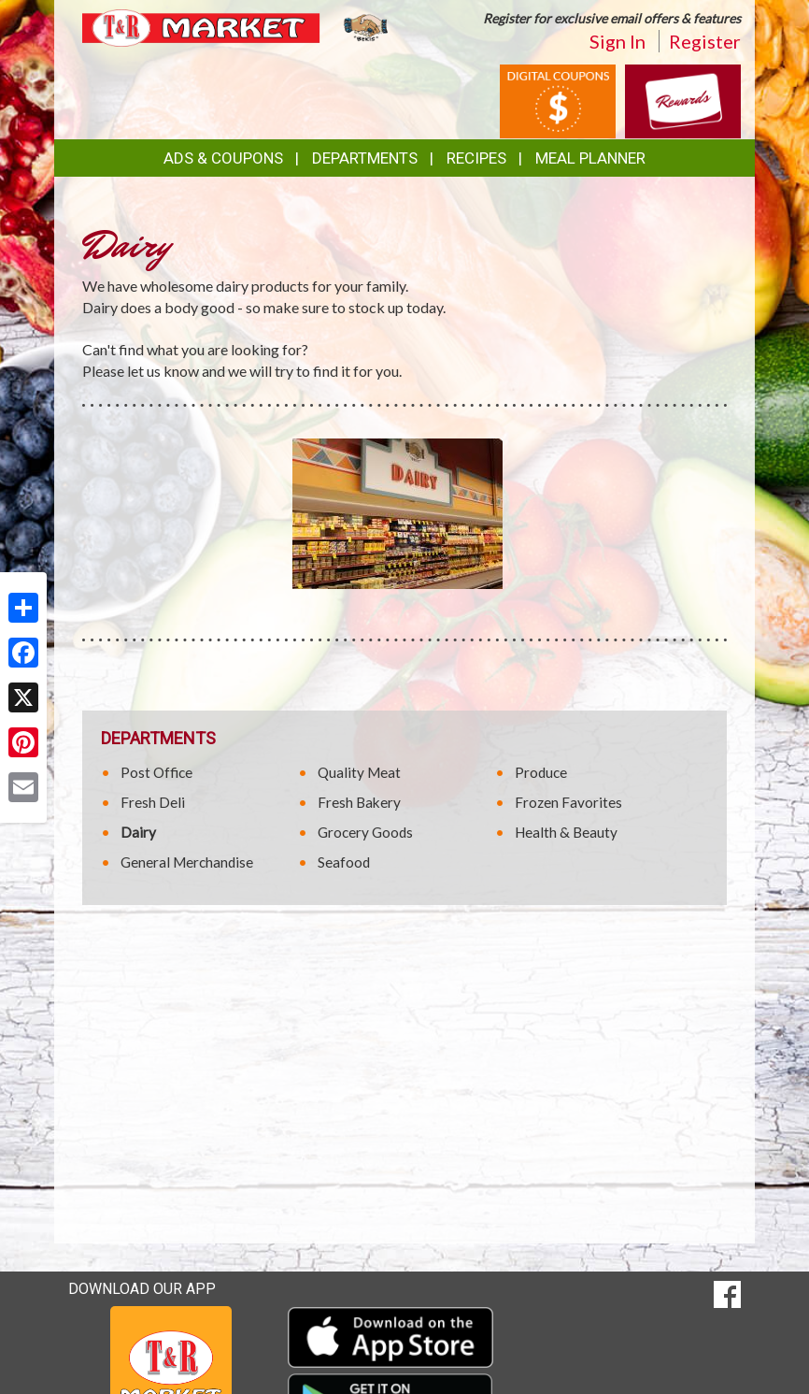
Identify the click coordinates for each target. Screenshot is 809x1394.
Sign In (617, 41)
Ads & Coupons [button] (223, 158)
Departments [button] (365, 158)
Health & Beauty (566, 832)
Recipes (476, 158)
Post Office (156, 772)
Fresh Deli (153, 802)
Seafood (344, 862)
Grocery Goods (365, 832)
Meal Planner (590, 158)
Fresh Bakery (359, 802)
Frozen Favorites (568, 802)
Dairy (138, 832)
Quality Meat (359, 772)
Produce (541, 772)
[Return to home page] (236, 27)
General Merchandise (187, 862)
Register (705, 41)
